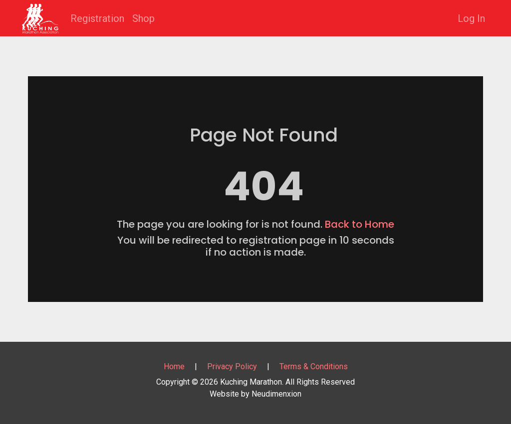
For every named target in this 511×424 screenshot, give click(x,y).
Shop (143, 18)
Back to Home (359, 224)
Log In (471, 18)
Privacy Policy (232, 366)
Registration (97, 18)
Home (174, 366)
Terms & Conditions (313, 366)
